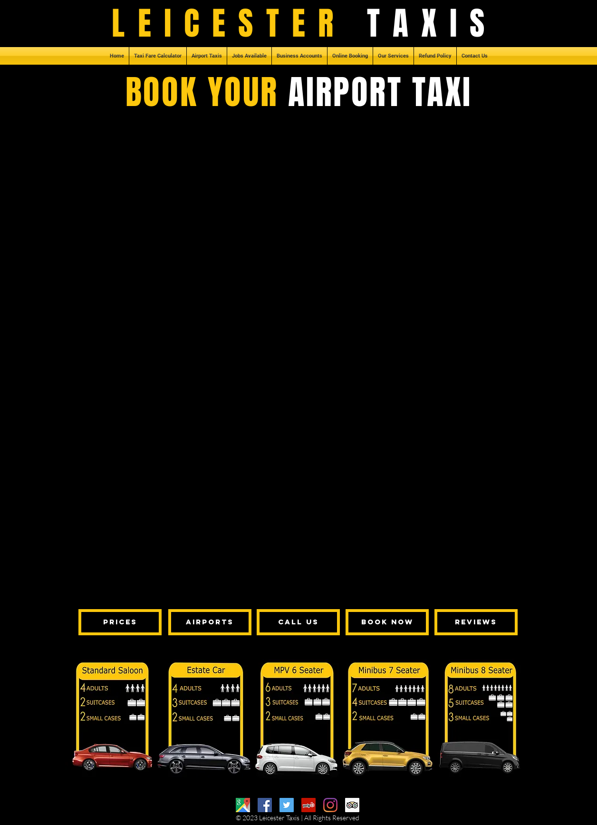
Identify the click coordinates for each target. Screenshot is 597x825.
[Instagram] (330, 805)
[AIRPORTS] (209, 622)
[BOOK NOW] (387, 622)
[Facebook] (265, 805)
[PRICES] (120, 622)
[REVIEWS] (476, 622)
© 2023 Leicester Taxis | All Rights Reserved (297, 818)
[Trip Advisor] (352, 805)
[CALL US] (298, 622)
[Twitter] (286, 805)
